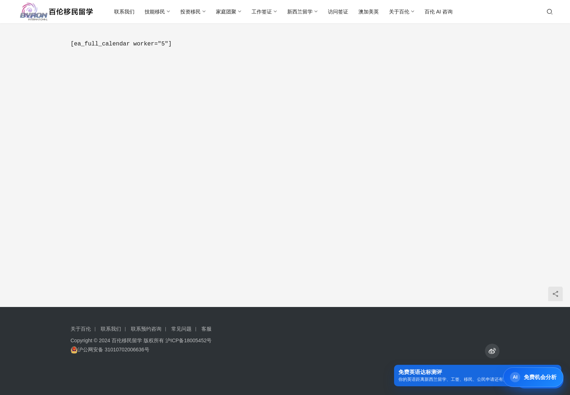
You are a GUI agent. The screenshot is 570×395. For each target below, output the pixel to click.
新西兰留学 (300, 12)
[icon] (492, 351)
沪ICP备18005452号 (188, 340)
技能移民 (155, 12)
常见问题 (181, 329)
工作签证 (262, 12)
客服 (206, 329)
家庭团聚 (226, 12)
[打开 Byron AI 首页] (533, 377)
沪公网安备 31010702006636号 (110, 349)
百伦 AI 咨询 (439, 12)
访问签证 (338, 12)
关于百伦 (399, 12)
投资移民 (190, 12)
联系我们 (124, 12)
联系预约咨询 (146, 329)
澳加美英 (368, 12)
